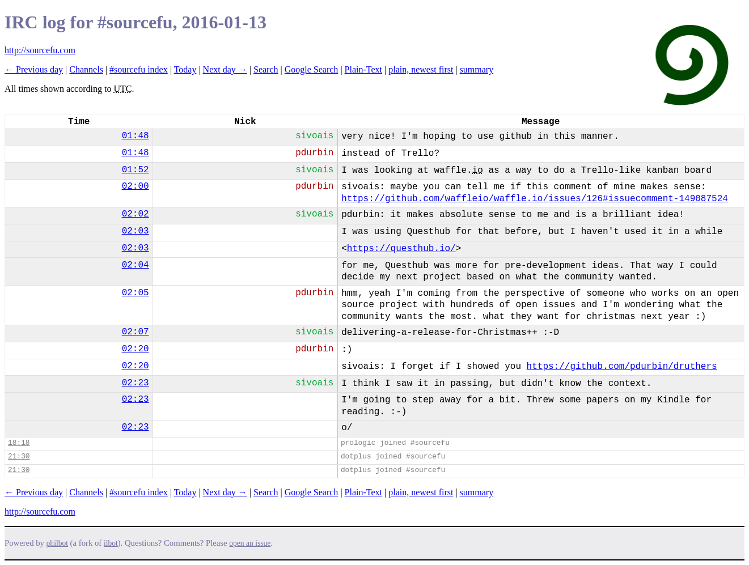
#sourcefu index (138, 69)
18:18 (18, 443)
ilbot (111, 543)
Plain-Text (363, 69)
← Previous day (34, 69)
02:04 (135, 265)
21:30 (18, 456)
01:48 (135, 136)
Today (185, 69)
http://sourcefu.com (40, 50)
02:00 (135, 186)
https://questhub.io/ (401, 249)
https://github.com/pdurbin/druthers (622, 367)
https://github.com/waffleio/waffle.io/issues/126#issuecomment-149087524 (534, 199)
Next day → (225, 69)
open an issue (249, 543)
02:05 (135, 293)
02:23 (135, 383)
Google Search (311, 69)
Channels (86, 69)
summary (477, 69)
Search (265, 69)
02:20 (135, 349)
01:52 (135, 170)
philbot (57, 543)
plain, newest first (420, 69)
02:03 (135, 231)
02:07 (135, 332)
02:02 (135, 214)
